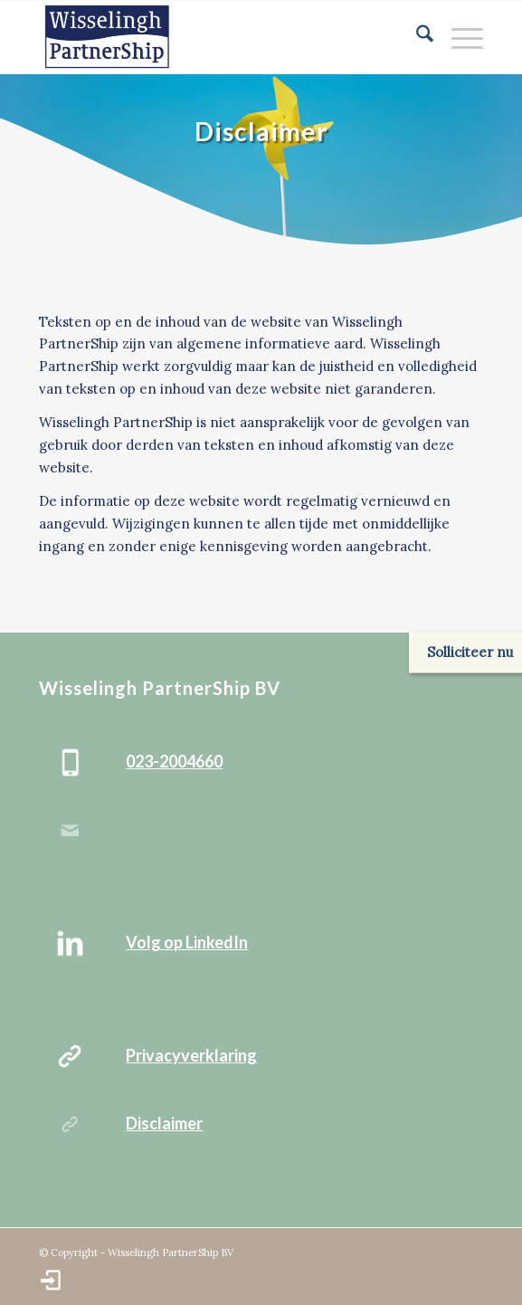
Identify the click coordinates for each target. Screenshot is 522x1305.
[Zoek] (415, 37)
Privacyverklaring (191, 1055)
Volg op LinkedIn (187, 942)
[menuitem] (415, 37)
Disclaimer (164, 1123)
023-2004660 (174, 761)
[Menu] (458, 37)
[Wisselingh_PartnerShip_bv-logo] (216, 37)
